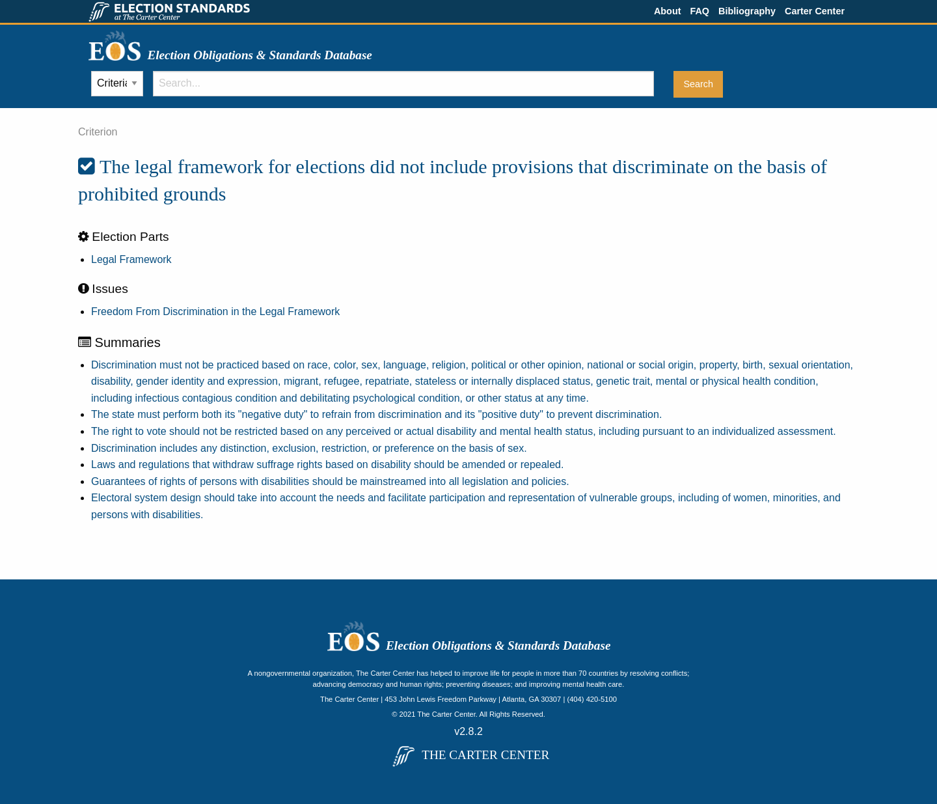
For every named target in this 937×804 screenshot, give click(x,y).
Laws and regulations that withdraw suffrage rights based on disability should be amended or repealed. (327, 464)
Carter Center (815, 11)
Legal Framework (131, 259)
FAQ (699, 11)
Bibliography (747, 11)
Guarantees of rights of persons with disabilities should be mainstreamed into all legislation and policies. (330, 481)
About (667, 11)
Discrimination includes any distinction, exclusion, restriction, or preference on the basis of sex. (309, 448)
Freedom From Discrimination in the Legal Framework (215, 311)
